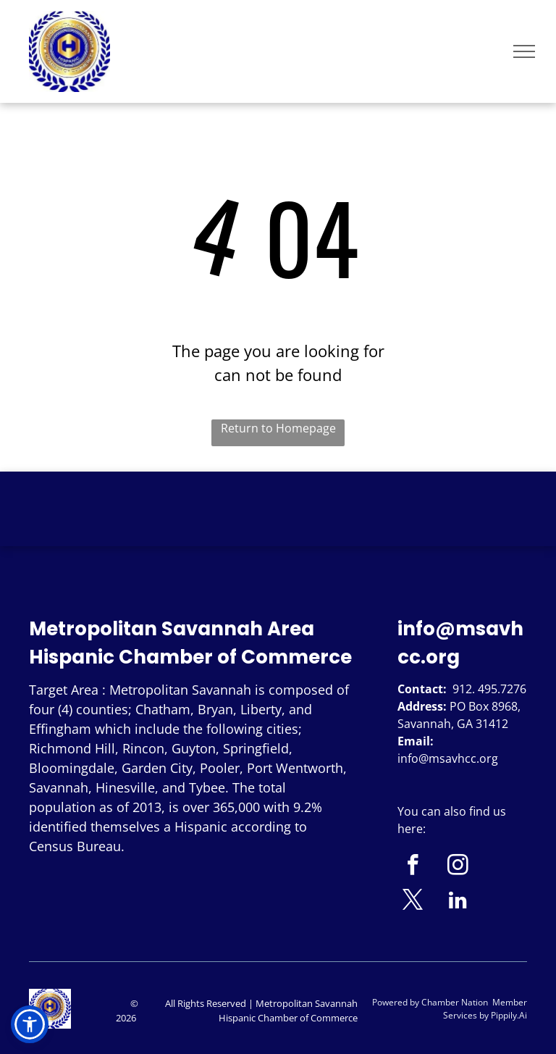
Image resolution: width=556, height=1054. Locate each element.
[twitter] (413, 901)
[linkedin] (457, 901)
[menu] (524, 51)
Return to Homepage (278, 428)
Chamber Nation (454, 1002)
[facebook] (413, 867)
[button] (29, 1024)
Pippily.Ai (509, 1015)
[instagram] (457, 867)
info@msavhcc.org (447, 758)
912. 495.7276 (489, 689)
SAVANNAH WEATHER (278, 526)
